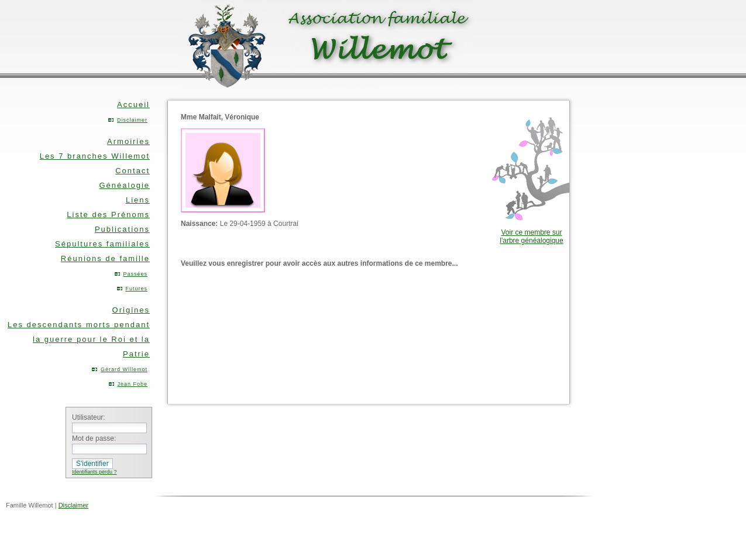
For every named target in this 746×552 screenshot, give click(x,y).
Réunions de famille (105, 258)
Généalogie (124, 185)
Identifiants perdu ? (94, 472)
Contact (132, 170)
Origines (131, 310)
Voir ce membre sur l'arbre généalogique (531, 236)
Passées (135, 274)
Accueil (133, 104)
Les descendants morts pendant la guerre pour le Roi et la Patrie (79, 339)
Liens (138, 200)
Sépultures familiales (102, 243)
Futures (136, 289)
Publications (122, 229)
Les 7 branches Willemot (95, 156)
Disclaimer (132, 120)
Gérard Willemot (124, 369)
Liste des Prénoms (108, 214)
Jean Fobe (132, 384)
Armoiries (128, 141)
